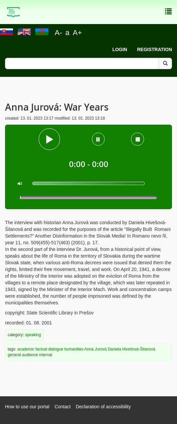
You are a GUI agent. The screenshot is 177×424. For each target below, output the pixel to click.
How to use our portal (27, 406)
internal (45, 354)
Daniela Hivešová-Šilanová (131, 349)
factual (41, 349)
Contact (63, 406)
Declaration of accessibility (103, 406)
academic (25, 349)
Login (119, 49)
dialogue (55, 349)
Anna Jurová (95, 349)
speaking (33, 334)
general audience (23, 354)
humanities (74, 349)
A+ (77, 32)
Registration (154, 49)
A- (58, 32)
